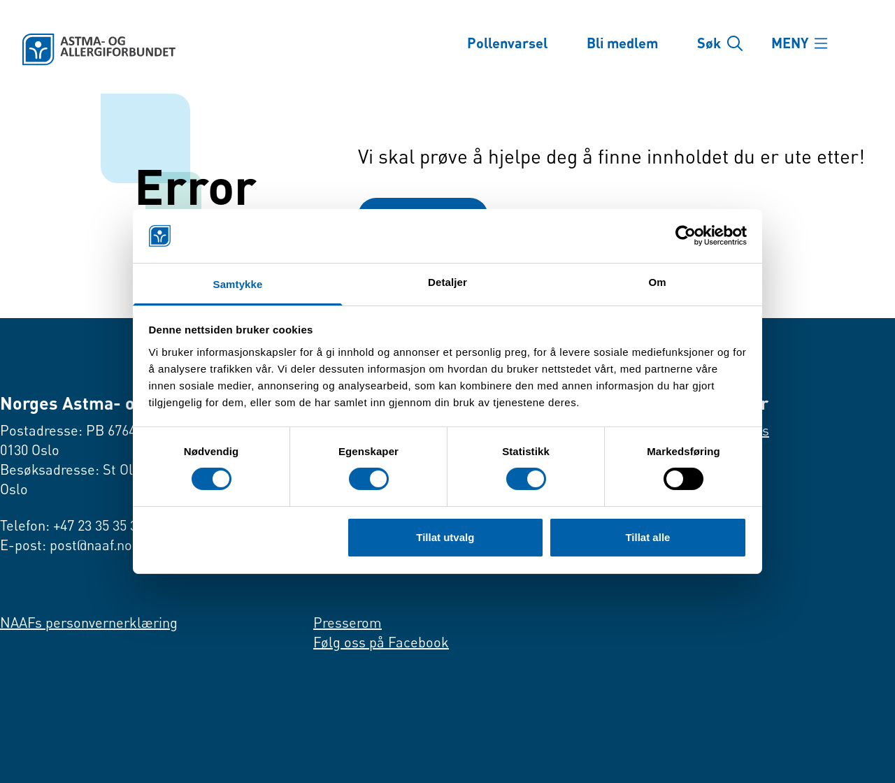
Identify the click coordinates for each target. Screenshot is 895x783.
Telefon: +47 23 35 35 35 (72, 525)
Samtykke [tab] (238, 284)
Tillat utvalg (445, 537)
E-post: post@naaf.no (66, 545)
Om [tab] (657, 282)
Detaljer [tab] (447, 282)
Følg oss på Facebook (381, 642)
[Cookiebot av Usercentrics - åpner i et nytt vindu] (685, 235)
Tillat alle (647, 537)
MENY (791, 43)
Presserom (347, 622)
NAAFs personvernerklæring (89, 622)
